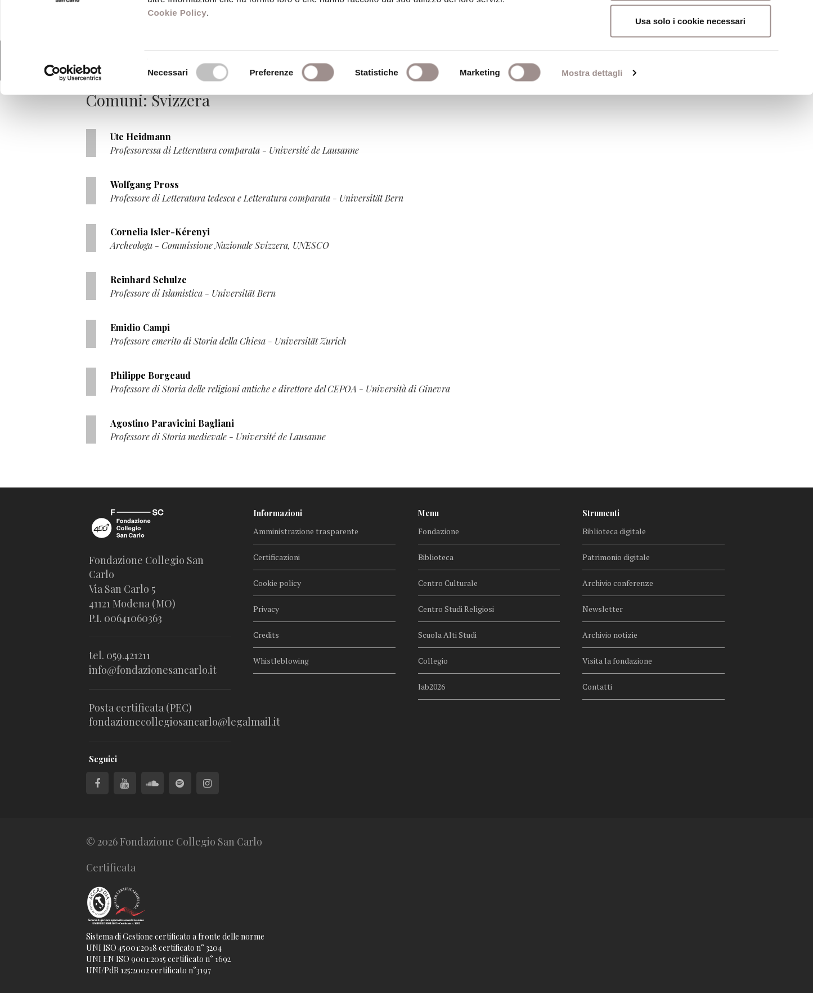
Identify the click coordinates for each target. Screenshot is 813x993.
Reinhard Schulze (148, 279)
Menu (428, 513)
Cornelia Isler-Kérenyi (160, 232)
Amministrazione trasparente (305, 531)
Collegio (433, 660)
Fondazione (438, 531)
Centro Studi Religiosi (456, 608)
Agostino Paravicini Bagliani (172, 423)
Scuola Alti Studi (447, 634)
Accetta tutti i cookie (690, 29)
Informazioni (277, 513)
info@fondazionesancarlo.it (153, 670)
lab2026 (431, 686)
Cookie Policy (176, 95)
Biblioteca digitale (614, 531)
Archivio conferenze (617, 583)
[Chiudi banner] (795, 17)
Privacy (266, 608)
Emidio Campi (140, 327)
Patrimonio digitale (616, 557)
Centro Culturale (448, 583)
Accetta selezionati (690, 66)
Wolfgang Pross (144, 184)
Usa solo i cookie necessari (690, 103)
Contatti (597, 686)
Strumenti (600, 513)
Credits (266, 634)
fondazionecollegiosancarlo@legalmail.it (184, 721)
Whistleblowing (281, 660)
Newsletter (602, 608)
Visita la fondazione (617, 660)
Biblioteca (435, 557)
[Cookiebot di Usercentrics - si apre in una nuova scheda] (73, 155)
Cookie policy (277, 583)
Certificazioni (276, 557)
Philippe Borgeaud (150, 375)
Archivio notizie (609, 634)
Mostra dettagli (592, 155)
